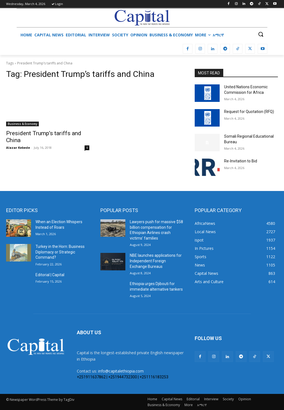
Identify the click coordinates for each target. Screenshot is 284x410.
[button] (260, 34)
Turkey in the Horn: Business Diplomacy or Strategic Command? (60, 252)
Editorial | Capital (50, 275)
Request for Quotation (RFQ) (249, 111)
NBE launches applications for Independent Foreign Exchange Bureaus (156, 260)
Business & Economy (22, 124)
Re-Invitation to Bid (240, 161)
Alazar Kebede (18, 147)
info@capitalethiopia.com (121, 371)
